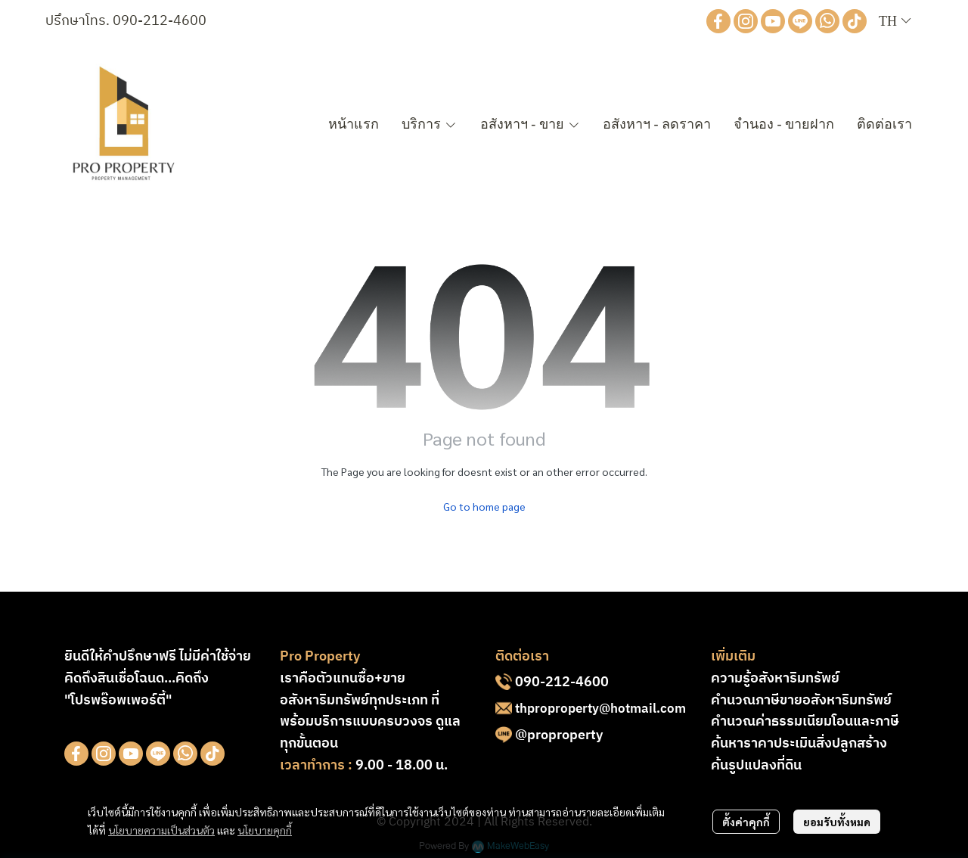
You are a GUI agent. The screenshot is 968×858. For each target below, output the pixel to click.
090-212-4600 (159, 21)
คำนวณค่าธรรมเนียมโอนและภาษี (805, 721)
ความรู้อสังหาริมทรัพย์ (775, 678)
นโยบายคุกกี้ (264, 830)
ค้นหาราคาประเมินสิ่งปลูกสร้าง (799, 743)
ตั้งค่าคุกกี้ (746, 821)
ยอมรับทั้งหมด (836, 821)
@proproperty (559, 735)
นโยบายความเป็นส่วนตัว (161, 830)
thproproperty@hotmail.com (600, 709)
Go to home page (484, 506)
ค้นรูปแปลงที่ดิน (756, 765)
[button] (894, 21)
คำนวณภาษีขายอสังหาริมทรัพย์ (801, 700)
